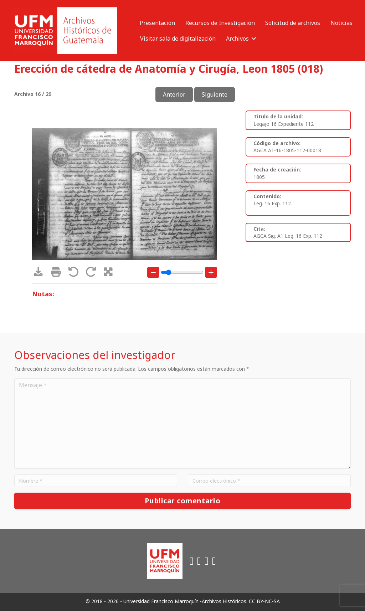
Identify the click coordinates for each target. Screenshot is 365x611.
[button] (254, 38)
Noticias (341, 23)
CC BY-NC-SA (264, 601)
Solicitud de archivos (292, 23)
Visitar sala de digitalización (178, 38)
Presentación (157, 23)
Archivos (237, 38)
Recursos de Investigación (220, 23)
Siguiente (214, 94)
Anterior (174, 94)
